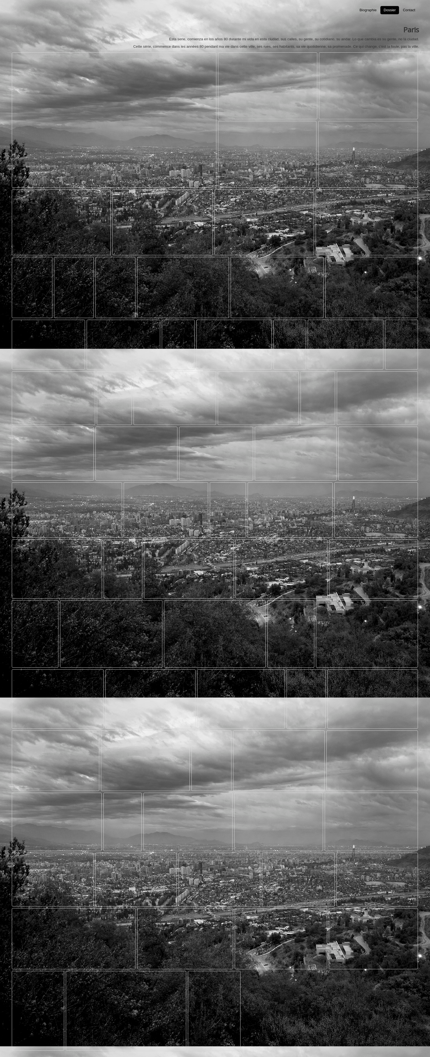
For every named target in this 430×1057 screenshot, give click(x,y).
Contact (409, 10)
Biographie (368, 10)
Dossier (390, 10)
